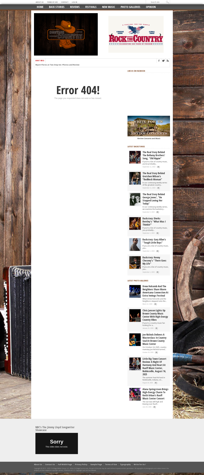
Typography (125, 464)
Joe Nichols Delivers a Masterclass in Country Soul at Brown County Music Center (154, 339)
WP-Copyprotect (37, 474)
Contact (64, 2)
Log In (74, 2)
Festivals (90, 7)
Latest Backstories (136, 146)
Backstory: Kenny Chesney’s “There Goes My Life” (154, 260)
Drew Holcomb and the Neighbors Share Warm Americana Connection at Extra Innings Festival (155, 291)
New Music (108, 7)
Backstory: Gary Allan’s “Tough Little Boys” (154, 241)
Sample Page (96, 464)
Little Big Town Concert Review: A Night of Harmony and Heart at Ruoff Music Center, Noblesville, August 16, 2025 (154, 366)
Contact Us (50, 464)
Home (40, 7)
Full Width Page (65, 464)
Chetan (23, 474)
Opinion (151, 7)
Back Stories (56, 7)
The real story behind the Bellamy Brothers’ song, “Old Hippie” (154, 155)
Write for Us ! (140, 464)
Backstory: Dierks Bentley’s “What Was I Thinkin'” (154, 221)
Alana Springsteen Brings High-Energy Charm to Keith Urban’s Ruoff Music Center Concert (155, 394)
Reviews (75, 7)
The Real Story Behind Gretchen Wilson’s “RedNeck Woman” (154, 176)
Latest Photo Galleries (138, 280)
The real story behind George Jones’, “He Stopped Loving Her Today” (154, 199)
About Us (39, 2)
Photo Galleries (130, 7)
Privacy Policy (81, 464)
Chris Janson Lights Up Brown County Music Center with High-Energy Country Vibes (155, 315)
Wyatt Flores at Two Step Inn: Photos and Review (57, 65)
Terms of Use (52, 2)
